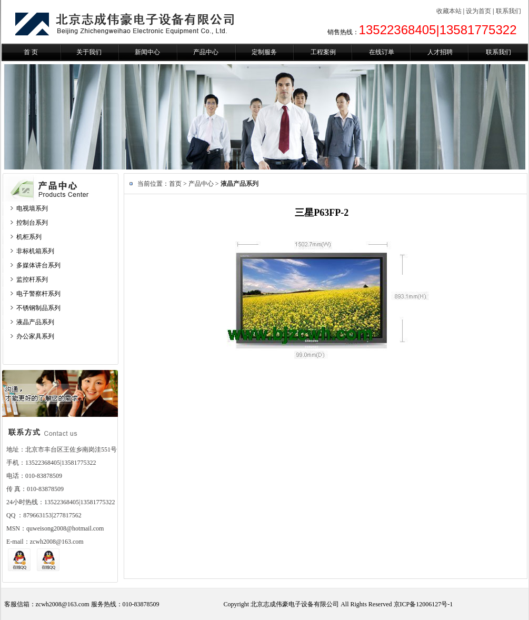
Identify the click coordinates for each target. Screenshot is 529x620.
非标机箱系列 (35, 251)
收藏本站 (449, 11)
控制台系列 (32, 222)
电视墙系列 (32, 208)
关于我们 (89, 52)
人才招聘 (440, 52)
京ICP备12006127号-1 (423, 604)
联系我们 (508, 11)
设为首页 (478, 11)
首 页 (31, 52)
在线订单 (381, 52)
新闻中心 (147, 52)
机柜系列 (29, 237)
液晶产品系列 (35, 322)
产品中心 (205, 52)
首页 (175, 183)
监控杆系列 (32, 279)
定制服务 (264, 52)
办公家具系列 (35, 336)
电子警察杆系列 (38, 293)
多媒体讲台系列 (38, 265)
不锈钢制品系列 (38, 308)
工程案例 (323, 52)
